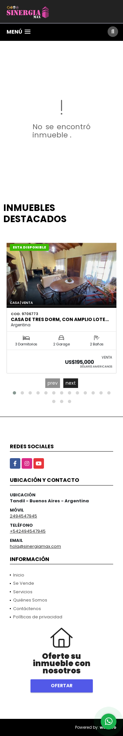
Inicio (18, 575)
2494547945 (23, 516)
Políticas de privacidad (37, 617)
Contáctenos (27, 608)
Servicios (22, 592)
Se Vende (23, 583)
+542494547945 (28, 531)
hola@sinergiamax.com (35, 546)
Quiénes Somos (30, 600)
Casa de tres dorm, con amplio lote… (60, 319)
